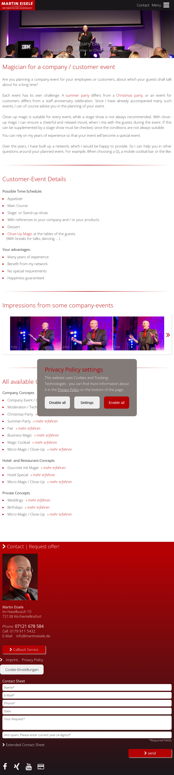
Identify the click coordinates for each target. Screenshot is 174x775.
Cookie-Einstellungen (22, 669)
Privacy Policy (68, 389)
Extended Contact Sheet (23, 744)
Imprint (12, 659)
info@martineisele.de (33, 635)
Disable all (57, 403)
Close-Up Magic (19, 233)
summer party (77, 95)
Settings (87, 403)
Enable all (116, 403)
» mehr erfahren (45, 421)
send (150, 753)
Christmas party (129, 95)
